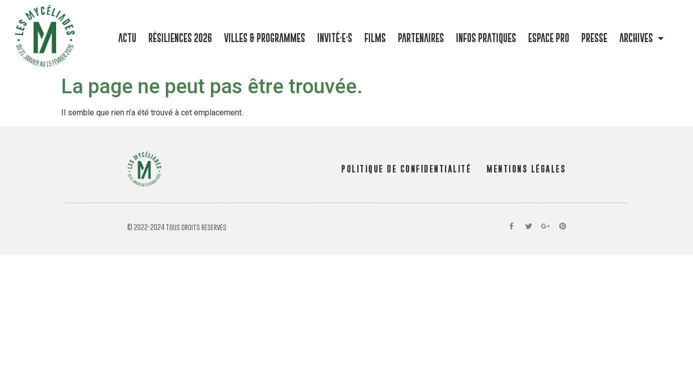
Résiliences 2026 (180, 38)
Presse (594, 38)
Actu (127, 38)
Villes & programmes (264, 38)
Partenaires (421, 38)
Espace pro (548, 38)
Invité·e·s (334, 38)
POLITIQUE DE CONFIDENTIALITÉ (406, 169)
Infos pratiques (486, 38)
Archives (641, 38)
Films (375, 38)
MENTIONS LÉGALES (526, 169)
